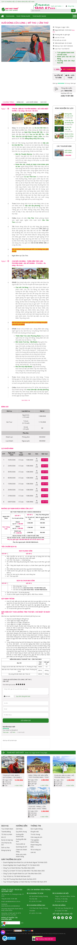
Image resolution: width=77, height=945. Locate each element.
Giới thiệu (19, 829)
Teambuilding (6, 832)
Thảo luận (6, 732)
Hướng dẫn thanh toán (20, 835)
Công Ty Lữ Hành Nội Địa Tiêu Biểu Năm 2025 (19, 868)
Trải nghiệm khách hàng (35, 841)
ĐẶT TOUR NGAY (69, 69)
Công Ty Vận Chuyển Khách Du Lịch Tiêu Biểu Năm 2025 (22, 874)
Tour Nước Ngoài (40, 16)
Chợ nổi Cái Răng (22, 287)
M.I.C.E (3, 837)
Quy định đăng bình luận (23, 696)
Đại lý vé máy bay (7, 840)
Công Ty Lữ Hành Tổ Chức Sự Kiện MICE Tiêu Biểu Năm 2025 (24, 871)
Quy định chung (21, 832)
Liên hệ (33, 852)
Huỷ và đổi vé (20, 844)
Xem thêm (26, 400)
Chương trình (8, 102)
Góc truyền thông (37, 829)
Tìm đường (3, 925)
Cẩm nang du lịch (36, 837)
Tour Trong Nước (23, 16)
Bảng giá (20, 102)
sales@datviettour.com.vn (12, 901)
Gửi (22, 923)
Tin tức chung (35, 834)
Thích (13, 732)
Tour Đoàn (10, 16)
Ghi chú (44, 102)
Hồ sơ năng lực (36, 850)
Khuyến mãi (35, 832)
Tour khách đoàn (7, 829)
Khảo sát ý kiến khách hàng (21, 855)
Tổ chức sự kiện (6, 834)
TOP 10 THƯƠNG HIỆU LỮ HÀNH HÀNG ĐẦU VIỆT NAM (17, 1)
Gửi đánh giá (26, 721)
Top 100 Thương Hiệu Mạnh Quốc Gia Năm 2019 (19, 879)
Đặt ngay (45, 460)
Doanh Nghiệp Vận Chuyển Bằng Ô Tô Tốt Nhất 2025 (21, 865)
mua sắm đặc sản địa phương (38, 390)
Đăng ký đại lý (6, 850)
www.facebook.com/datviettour (10, 906)
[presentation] (3, 42)
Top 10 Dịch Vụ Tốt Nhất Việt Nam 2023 (16, 876)
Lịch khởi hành (32, 102)
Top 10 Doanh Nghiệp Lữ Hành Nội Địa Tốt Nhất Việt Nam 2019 (25, 882)
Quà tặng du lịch (21, 847)
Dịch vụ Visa (5, 847)
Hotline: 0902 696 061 (46, 939)
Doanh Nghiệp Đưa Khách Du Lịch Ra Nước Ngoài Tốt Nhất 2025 (25, 862)
